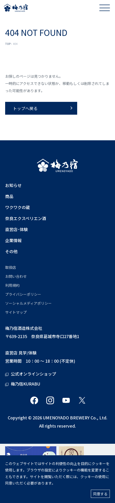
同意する (100, 493)
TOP (8, 44)
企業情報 (13, 240)
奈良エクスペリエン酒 (25, 218)
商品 (9, 196)
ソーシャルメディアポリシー (28, 303)
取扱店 (10, 267)
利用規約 (12, 285)
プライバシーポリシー (23, 294)
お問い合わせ (16, 276)
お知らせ (13, 185)
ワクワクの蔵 (17, 207)
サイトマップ (16, 312)
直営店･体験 (16, 229)
